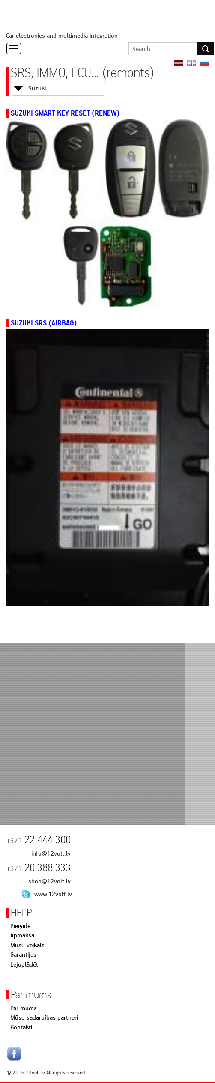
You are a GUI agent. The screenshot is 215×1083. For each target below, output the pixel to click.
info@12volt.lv (51, 853)
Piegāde (20, 926)
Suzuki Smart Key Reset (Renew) (65, 113)
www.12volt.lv (53, 894)
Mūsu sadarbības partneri (44, 1017)
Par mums (23, 1008)
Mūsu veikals (27, 945)
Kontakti (21, 1027)
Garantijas (23, 954)
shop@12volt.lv (49, 881)
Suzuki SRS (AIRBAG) (44, 323)
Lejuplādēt (24, 964)
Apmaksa (22, 935)
